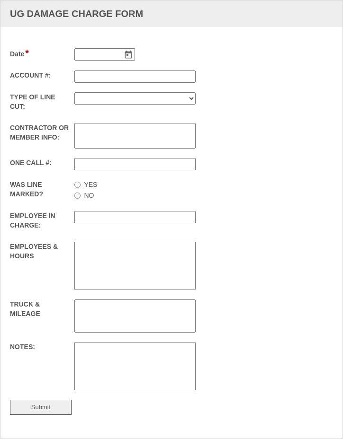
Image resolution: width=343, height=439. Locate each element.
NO (89, 195)
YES (90, 184)
